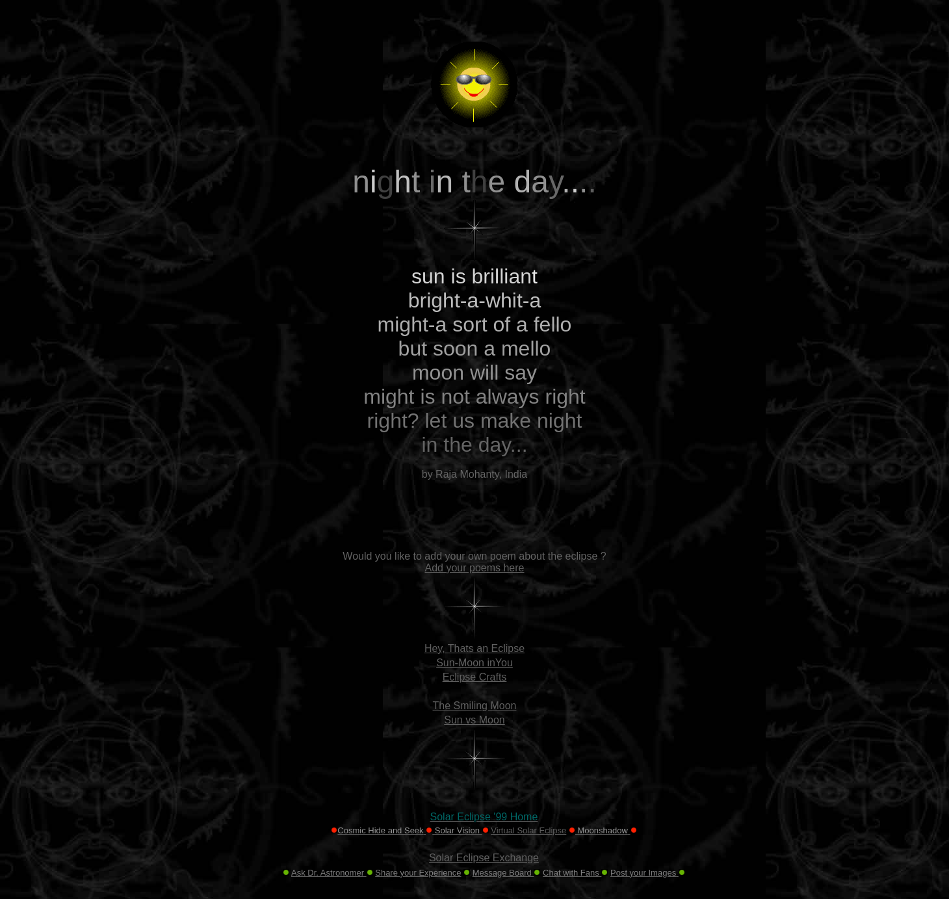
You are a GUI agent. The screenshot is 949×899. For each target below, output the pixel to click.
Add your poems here (475, 567)
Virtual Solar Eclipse (528, 830)
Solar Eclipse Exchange (484, 857)
